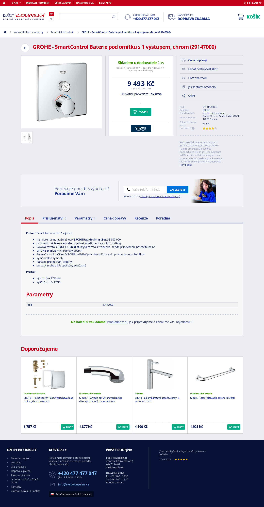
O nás (14, 2)
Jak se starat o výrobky (202, 87)
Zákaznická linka (146, 17)
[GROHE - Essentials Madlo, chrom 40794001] (215, 374)
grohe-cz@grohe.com (213, 112)
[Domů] (6, 3)
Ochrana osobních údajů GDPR (24, 481)
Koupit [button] (69, 427)
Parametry (85, 218)
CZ (51, 14)
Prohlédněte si (117, 322)
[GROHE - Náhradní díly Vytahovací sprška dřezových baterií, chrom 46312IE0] (104, 374)
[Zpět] (25, 48)
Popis (29, 218)
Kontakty (105, 2)
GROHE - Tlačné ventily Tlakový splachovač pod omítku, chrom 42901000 (48, 399)
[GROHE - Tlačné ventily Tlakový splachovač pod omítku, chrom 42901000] (49, 374)
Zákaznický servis (20, 475)
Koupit (143, 112)
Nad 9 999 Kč (193, 17)
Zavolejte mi (177, 189)
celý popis (185, 164)
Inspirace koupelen (37, 2)
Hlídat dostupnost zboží (203, 69)
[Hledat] (88, 16)
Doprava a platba (20, 470)
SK (51, 19)
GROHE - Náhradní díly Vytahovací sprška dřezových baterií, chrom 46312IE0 (100, 399)
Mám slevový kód (20, 458)
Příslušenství (54, 218)
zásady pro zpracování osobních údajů (160, 196)
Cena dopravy (115, 218)
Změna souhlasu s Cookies (25, 491)
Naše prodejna (85, 2)
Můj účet (16, 462)
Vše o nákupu (63, 2)
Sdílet (191, 96)
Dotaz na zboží (197, 78)
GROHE (206, 109)
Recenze (141, 218)
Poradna (163, 218)
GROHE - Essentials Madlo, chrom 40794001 (212, 397)
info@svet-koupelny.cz (73, 484)
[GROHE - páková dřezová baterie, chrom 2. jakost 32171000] (160, 374)
